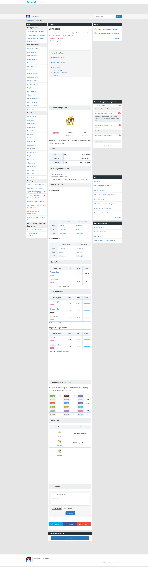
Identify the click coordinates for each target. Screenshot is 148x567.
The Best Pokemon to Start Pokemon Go (35, 40)
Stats (54, 60)
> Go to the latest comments (112, 146)
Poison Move (31, 141)
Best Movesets (57, 65)
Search (118, 16)
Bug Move (30, 156)
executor (97, 181)
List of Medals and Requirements (33, 212)
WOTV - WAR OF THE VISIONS (104, 241)
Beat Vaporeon (99, 199)
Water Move (31, 123)
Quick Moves (57, 67)
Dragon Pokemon (32, 98)
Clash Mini (97, 236)
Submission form (70, 539)
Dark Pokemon (32, 102)
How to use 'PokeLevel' (101, 106)
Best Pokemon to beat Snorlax (103, 113)
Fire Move (30, 120)
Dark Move (30, 170)
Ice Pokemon (31, 66)
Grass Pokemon (32, 63)
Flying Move (31, 148)
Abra (59, 436)
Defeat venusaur (99, 190)
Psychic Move (31, 152)
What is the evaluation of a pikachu (105, 204)
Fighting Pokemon (33, 70)
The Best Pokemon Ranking (36, 35)
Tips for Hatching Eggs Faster (36, 192)
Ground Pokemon (32, 77)
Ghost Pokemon (32, 95)
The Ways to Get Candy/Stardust (32, 235)
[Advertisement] (74, 9)
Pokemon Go (35, 16)
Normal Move (31, 116)
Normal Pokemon (32, 48)
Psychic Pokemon (33, 84)
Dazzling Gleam (56, 345)
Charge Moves (57, 70)
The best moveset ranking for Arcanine (103, 137)
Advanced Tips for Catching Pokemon (36, 218)
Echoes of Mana (99, 227)
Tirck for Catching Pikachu (35, 184)
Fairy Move (30, 177)
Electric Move (31, 127)
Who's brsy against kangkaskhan (104, 195)
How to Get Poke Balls (34, 230)
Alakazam (60, 455)
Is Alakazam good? (59, 57)
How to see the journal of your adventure (103, 127)
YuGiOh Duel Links (100, 232)
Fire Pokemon (31, 52)
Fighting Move (31, 138)
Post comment (70, 514)
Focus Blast (79, 252)
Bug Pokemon (31, 88)
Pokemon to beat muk (101, 213)
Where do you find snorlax (102, 208)
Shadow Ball (79, 233)
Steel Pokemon (32, 106)
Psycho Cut (62, 225)
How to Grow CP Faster (34, 188)
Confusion (62, 229)
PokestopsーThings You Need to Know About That (36, 206)
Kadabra (59, 174)
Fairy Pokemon (32, 109)
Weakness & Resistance (60, 72)
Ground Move (31, 145)
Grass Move (31, 131)
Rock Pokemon (32, 91)
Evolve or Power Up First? (35, 201)
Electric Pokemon (32, 59)
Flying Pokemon (32, 80)
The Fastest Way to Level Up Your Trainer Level (36, 196)
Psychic (53, 338)
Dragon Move (31, 166)
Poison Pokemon (32, 73)
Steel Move (30, 174)
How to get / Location (59, 62)
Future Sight (79, 225)
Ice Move (30, 134)
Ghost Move (31, 163)
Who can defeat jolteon (101, 185)
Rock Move (30, 159)
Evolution (55, 75)
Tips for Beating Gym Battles (36, 31)
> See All (118, 38)
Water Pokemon (32, 55)
